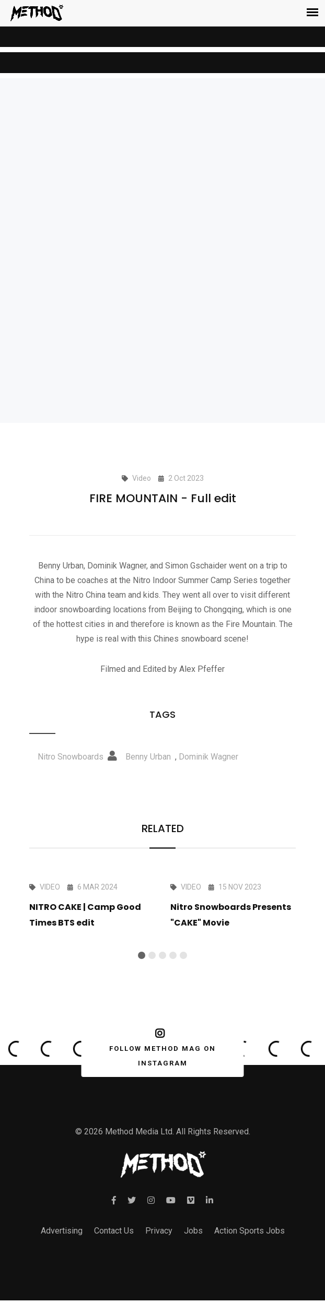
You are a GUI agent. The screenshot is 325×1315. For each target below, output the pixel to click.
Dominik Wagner (208, 757)
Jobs (193, 1231)
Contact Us (114, 1231)
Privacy (158, 1231)
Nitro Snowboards (70, 757)
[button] (141, 955)
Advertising (62, 1231)
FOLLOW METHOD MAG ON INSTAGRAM (161, 1047)
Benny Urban (148, 757)
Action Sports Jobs (249, 1231)
